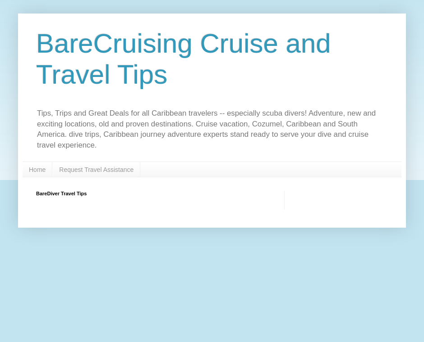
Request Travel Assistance (96, 169)
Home (37, 169)
